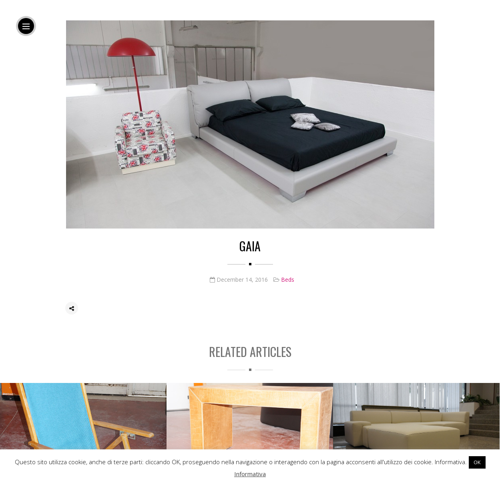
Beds (287, 280)
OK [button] (477, 462)
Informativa (250, 474)
